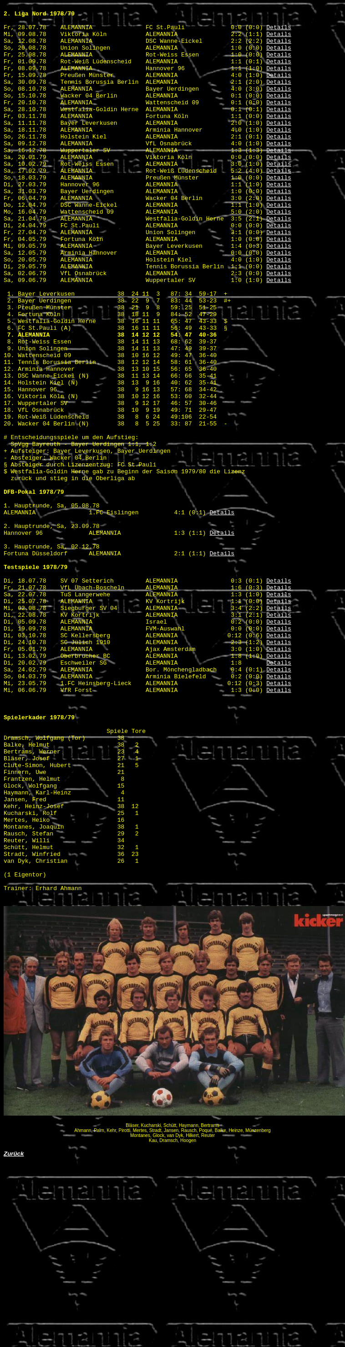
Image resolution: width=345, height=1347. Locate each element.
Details (278, 32)
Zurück (14, 1332)
